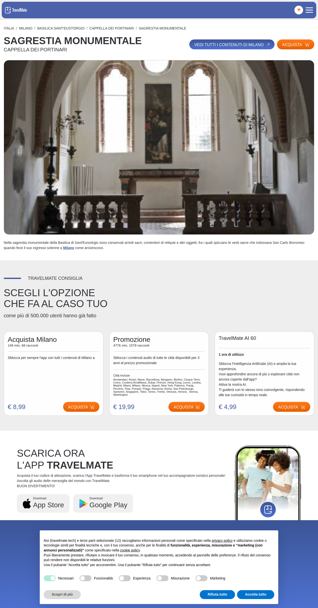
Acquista (295, 45)
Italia (9, 28)
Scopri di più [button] (62, 594)
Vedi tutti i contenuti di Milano (232, 44)
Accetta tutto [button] (255, 594)
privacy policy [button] (222, 541)
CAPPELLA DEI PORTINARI (111, 28)
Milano (26, 28)
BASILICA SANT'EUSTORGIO (60, 28)
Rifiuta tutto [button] (217, 594)
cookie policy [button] (130, 550)
